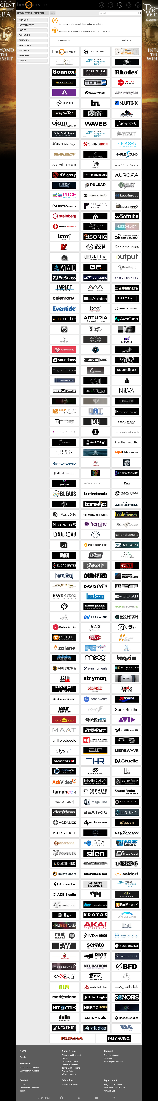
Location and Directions (29, 1088)
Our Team (66, 1058)
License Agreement (70, 1065)
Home (53, 13)
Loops (22, 30)
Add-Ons (24, 50)
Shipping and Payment (71, 1055)
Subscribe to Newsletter (29, 1068)
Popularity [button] (64, 40)
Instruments (26, 25)
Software (25, 45)
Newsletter (24, 13)
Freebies (24, 55)
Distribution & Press (70, 1061)
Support (39, 13)
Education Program (70, 1084)
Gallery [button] (127, 40)
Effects (24, 40)
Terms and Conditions (71, 1068)
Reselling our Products (113, 1061)
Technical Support (111, 1055)
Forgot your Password (113, 1084)
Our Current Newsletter (29, 1071)
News (23, 1051)
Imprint (22, 1091)
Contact (23, 1084)
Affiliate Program (69, 1074)
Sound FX (24, 35)
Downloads (108, 1058)
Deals (22, 61)
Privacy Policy (67, 1071)
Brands (23, 20)
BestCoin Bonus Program (114, 1088)
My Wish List (109, 1091)
